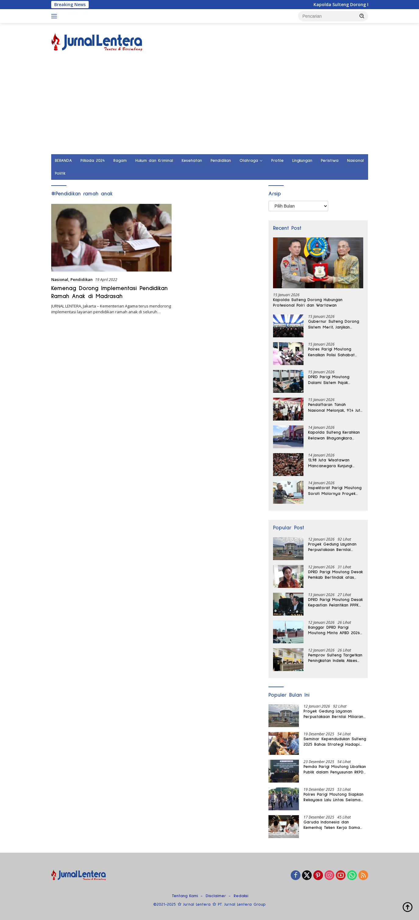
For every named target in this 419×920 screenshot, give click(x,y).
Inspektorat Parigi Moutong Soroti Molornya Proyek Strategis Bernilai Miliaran (334, 491)
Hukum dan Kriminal (154, 160)
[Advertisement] (209, 108)
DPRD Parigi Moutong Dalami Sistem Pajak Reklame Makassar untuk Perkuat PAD (332, 380)
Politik (60, 173)
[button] (362, 16)
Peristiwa (330, 160)
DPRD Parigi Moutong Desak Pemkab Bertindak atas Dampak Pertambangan (335, 575)
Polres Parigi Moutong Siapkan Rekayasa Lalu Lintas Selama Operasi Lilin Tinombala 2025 (334, 797)
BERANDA (63, 160)
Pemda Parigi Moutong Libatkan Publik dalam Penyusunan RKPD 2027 (335, 770)
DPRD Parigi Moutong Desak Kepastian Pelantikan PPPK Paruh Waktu (335, 603)
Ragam (120, 160)
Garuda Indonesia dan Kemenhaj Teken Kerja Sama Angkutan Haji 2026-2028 (332, 825)
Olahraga (249, 160)
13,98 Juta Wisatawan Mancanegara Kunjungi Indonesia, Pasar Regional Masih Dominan (333, 463)
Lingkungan (302, 160)
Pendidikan (221, 160)
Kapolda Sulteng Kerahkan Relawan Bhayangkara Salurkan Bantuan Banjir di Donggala (334, 435)
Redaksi (241, 896)
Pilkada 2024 (92, 160)
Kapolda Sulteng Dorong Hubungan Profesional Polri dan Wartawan (308, 302)
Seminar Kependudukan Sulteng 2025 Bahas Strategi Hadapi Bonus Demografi (335, 742)
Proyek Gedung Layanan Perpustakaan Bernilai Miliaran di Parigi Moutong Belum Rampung (334, 547)
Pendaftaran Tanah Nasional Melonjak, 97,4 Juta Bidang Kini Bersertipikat (335, 408)
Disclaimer (216, 896)
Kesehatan (192, 160)
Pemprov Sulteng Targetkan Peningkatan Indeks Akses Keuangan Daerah (335, 658)
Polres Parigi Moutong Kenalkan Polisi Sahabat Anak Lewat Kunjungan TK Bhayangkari (333, 352)
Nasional (355, 160)
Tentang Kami (185, 896)
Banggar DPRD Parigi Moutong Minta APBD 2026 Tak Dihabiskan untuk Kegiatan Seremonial (334, 630)
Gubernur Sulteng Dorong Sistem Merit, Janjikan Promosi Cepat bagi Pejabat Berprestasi (333, 324)
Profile (277, 160)
